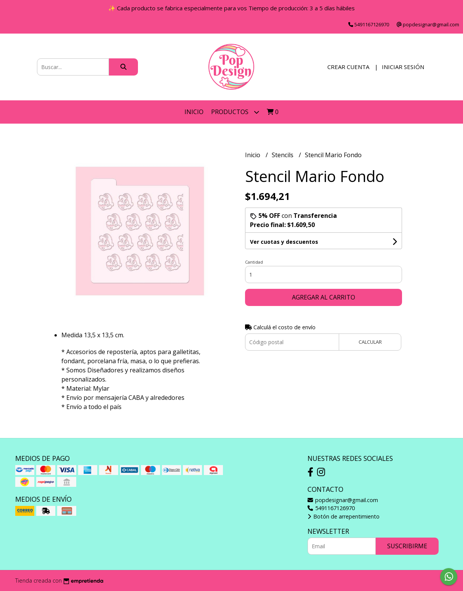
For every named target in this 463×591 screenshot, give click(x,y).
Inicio (193, 112)
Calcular (370, 341)
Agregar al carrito (323, 297)
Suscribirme (407, 546)
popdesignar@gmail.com (343, 500)
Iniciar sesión (403, 67)
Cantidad (254, 262)
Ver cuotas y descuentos (284, 241)
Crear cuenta (348, 67)
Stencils (283, 155)
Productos (235, 112)
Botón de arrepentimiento (344, 516)
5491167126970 (331, 508)
